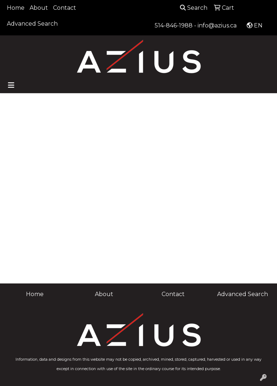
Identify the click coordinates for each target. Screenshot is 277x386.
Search (193, 7)
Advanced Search (32, 23)
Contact (64, 7)
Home (16, 7)
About (39, 7)
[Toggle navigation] (11, 85)
